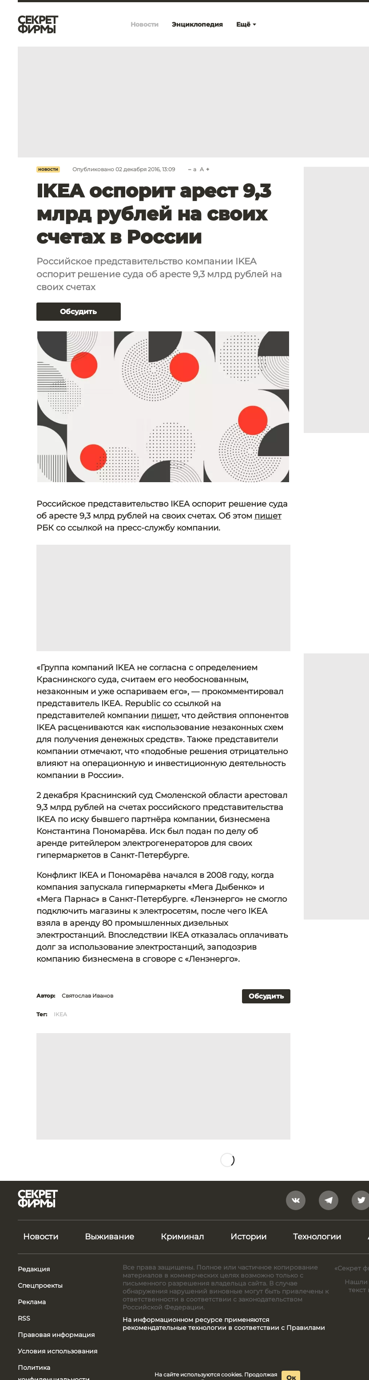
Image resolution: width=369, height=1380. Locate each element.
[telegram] (328, 1200)
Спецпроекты (40, 1286)
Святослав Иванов (87, 995)
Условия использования (57, 1351)
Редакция (34, 1269)
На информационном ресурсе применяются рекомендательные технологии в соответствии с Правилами (224, 1324)
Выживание (109, 1237)
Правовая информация (56, 1335)
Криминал (182, 1237)
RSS (24, 1318)
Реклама (32, 1302)
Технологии (317, 1237)
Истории (248, 1237)
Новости (48, 169)
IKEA (60, 1014)
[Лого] (38, 24)
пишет (268, 516)
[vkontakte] (296, 1200)
